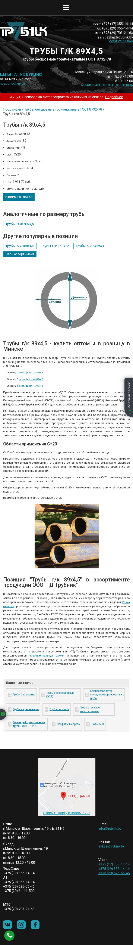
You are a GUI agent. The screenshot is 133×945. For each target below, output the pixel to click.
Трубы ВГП (97, 724)
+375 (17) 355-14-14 (114, 864)
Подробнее (114, 97)
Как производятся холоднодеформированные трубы (106, 694)
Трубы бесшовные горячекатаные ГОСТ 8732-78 (63, 109)
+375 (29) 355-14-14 (114, 869)
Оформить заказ (18, 197)
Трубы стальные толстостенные (90, 709)
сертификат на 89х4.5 (31, 372)
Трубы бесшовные (24, 694)
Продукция (12, 109)
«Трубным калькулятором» (46, 655)
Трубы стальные (59, 709)
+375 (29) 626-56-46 (114, 873)
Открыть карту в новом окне (66, 813)
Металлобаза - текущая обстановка (107, 85)
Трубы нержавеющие (26, 709)
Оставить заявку (121, 41)
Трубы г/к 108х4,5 (20, 246)
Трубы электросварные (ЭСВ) (60, 694)
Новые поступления (14, 83)
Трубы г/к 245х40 (90, 246)
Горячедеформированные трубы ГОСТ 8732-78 (29, 724)
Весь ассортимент (20, 254)
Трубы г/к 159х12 (55, 246)
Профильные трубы (68, 724)
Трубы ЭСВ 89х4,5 (20, 224)
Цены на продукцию (21, 74)
